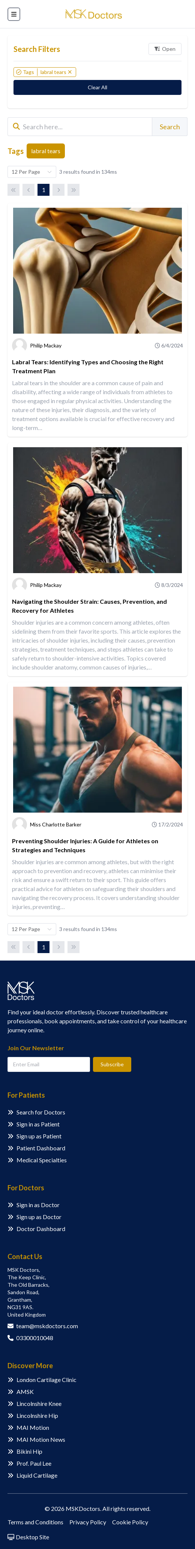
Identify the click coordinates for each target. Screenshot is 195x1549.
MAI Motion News (40, 1439)
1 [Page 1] (43, 189)
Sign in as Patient (38, 1124)
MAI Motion (32, 1427)
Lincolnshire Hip (37, 1415)
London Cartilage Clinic (46, 1379)
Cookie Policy (130, 1521)
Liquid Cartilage (36, 1475)
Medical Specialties (41, 1159)
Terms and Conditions (35, 1521)
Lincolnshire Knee (39, 1403)
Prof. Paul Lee (33, 1463)
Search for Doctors (40, 1112)
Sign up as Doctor (39, 1216)
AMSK (25, 1391)
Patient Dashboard (40, 1147)
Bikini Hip (29, 1451)
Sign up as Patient (39, 1136)
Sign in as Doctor (38, 1204)
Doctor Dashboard (40, 1228)
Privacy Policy (87, 1521)
